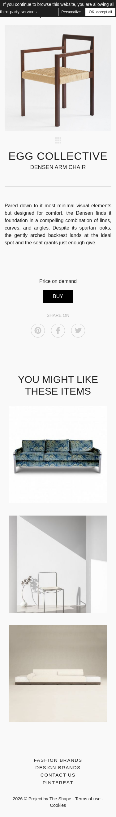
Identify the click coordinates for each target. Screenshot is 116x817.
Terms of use (88, 798)
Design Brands (58, 767)
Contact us (58, 775)
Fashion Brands (58, 760)
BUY (58, 296)
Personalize (71, 12)
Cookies (58, 805)
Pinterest (58, 782)
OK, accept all (100, 12)
